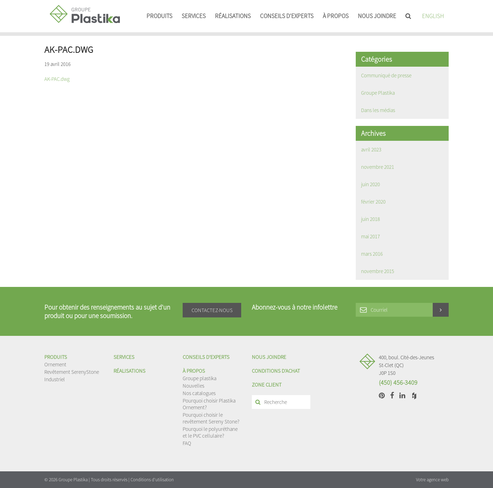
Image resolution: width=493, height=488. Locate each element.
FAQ (187, 443)
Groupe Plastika (378, 92)
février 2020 (373, 201)
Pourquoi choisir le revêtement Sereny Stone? (211, 418)
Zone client (267, 384)
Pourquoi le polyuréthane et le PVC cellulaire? (210, 432)
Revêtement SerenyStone (71, 371)
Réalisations (233, 16)
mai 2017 (370, 236)
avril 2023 (371, 149)
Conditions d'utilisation (152, 480)
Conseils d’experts (287, 16)
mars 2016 (372, 253)
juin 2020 (370, 184)
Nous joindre (377, 16)
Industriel (54, 379)
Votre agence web (432, 480)
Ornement (55, 364)
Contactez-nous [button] (212, 310)
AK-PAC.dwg (57, 79)
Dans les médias (378, 110)
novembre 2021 (377, 166)
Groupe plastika (199, 378)
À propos (336, 16)
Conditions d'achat (276, 370)
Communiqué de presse (386, 75)
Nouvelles (193, 385)
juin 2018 (370, 219)
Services (194, 16)
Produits (159, 16)
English (433, 16)
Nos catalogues (199, 393)
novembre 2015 (377, 271)
